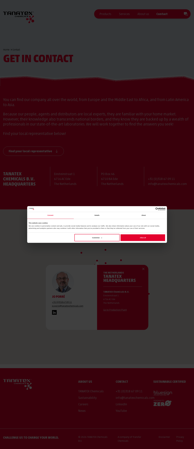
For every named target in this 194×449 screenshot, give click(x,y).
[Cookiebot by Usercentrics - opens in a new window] (151, 209)
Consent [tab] (50, 215)
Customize (97, 238)
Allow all (143, 238)
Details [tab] (97, 215)
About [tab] (144, 215)
